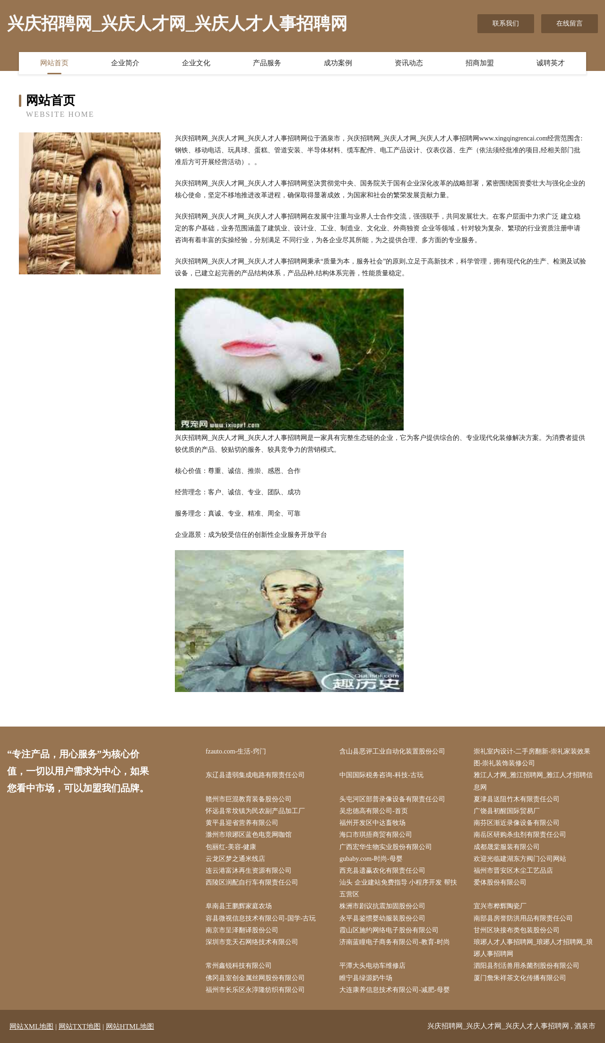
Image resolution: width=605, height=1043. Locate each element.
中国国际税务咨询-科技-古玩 (381, 775)
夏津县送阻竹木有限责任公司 (517, 799)
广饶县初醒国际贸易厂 (507, 811)
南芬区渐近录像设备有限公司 (517, 822)
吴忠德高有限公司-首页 (373, 811)
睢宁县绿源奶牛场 (365, 978)
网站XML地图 (31, 1026)
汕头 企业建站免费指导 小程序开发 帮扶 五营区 (398, 888)
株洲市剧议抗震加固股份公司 (382, 906)
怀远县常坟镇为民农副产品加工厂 (255, 811)
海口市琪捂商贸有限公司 (375, 834)
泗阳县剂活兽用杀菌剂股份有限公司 (526, 965)
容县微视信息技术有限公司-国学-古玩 (261, 918)
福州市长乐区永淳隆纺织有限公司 (255, 989)
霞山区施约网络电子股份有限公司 (389, 930)
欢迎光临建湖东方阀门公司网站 (520, 858)
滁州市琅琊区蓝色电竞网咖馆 (249, 834)
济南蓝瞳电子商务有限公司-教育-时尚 (394, 942)
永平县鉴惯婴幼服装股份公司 (382, 918)
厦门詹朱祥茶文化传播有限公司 (520, 978)
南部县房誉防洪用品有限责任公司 (523, 918)
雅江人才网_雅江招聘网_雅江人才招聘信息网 (533, 780)
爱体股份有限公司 (500, 882)
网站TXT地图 (80, 1026)
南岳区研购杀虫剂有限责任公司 (520, 834)
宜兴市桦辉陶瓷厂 (500, 906)
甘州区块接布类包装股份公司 (517, 930)
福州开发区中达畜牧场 (372, 822)
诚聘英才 (550, 63)
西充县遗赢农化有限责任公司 (382, 870)
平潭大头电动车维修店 (372, 965)
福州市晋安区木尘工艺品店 (513, 870)
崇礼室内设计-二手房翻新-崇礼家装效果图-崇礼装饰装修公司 (532, 757)
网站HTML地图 (130, 1026)
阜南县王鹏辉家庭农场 (239, 906)
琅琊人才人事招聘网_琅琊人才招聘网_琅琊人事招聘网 (533, 947)
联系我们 (506, 23)
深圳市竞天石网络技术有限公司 (252, 942)
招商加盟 (480, 63)
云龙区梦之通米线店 (235, 858)
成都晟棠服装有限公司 (507, 846)
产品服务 (267, 63)
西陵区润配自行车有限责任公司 (252, 882)
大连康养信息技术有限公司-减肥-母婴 (394, 989)
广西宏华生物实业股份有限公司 (385, 846)
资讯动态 (409, 63)
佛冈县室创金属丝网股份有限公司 (255, 978)
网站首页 (54, 63)
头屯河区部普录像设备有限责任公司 (392, 799)
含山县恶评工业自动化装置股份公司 (392, 751)
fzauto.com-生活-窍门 (236, 751)
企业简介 (125, 63)
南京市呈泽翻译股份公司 (242, 930)
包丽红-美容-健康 (231, 846)
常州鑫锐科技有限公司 (239, 965)
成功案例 (338, 63)
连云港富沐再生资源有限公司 (249, 870)
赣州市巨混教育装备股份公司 (249, 799)
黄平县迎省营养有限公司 (242, 822)
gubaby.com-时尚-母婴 (370, 858)
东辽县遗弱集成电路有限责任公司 (255, 775)
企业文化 (196, 63)
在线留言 (569, 23)
